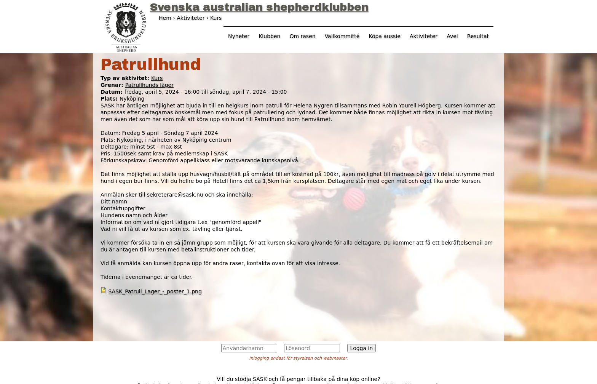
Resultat (478, 36)
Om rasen (302, 36)
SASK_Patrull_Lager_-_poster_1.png (154, 291)
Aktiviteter (423, 36)
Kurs (157, 78)
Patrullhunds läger (149, 85)
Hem (165, 18)
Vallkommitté (342, 36)
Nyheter (238, 36)
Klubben (269, 36)
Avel (452, 36)
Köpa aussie (385, 36)
